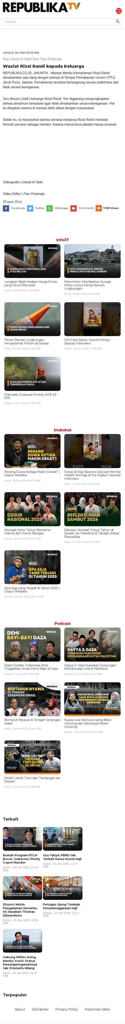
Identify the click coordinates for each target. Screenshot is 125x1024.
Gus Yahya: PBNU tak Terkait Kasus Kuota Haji (62, 861)
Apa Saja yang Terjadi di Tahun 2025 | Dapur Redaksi (32, 589)
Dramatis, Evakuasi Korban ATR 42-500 (30, 396)
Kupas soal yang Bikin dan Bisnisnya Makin (87, 723)
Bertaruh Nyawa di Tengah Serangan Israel (32, 721)
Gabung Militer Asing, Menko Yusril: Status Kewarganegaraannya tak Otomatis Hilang (22, 966)
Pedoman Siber (98, 1010)
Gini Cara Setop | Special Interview (87, 341)
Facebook (18, 208)
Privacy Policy (66, 1010)
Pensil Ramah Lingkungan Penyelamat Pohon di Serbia (26, 341)
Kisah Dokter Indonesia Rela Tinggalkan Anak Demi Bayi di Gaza (31, 667)
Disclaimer (40, 1010)
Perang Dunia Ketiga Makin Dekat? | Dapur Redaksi (32, 473)
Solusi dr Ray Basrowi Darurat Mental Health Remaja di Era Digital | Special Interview (92, 475)
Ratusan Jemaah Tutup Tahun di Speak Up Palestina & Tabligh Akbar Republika (91, 533)
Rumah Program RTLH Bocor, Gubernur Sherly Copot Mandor (22, 863)
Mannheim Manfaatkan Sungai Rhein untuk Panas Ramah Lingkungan (87, 285)
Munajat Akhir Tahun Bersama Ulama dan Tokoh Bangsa (27, 531)
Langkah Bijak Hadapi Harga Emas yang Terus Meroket (30, 283)
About (19, 1010)
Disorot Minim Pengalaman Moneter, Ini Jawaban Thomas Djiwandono (22, 914)
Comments (86, 208)
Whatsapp (61, 208)
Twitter (39, 208)
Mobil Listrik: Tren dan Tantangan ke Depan (32, 779)
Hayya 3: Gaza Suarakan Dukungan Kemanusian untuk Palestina (90, 667)
